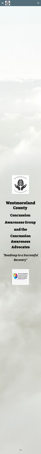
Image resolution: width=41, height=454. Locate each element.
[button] (2, 3)
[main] (20, 225)
